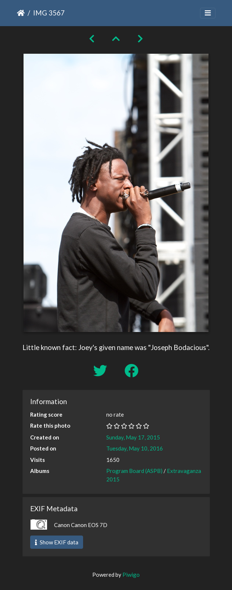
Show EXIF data (56, 542)
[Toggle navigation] (207, 13)
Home (21, 13)
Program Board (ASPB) (134, 470)
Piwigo (131, 574)
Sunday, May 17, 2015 (133, 437)
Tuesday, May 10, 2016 (134, 448)
